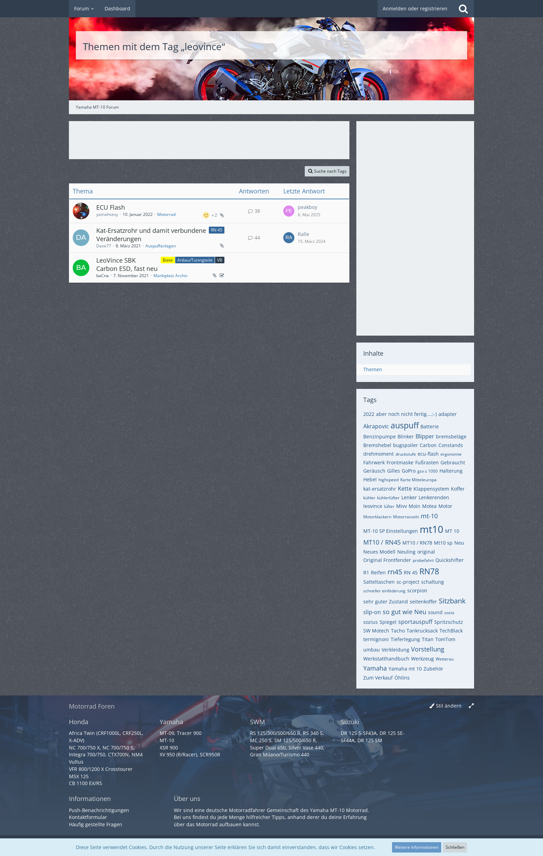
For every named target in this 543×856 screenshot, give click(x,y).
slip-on (372, 612)
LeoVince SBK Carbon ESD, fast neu (127, 264)
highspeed (389, 480)
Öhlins (402, 677)
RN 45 (411, 572)
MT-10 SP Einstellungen (390, 531)
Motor (445, 506)
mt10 (431, 529)
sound (435, 612)
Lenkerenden (434, 497)
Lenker (409, 497)
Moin (414, 506)
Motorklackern (377, 517)
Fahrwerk (374, 462)
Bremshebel (377, 445)
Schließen (455, 847)
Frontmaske (399, 462)
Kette (405, 488)
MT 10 (452, 531)
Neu (459, 542)
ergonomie (451, 454)
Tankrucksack (422, 630)
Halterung (451, 470)
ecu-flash (428, 453)
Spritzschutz (448, 622)
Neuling (406, 551)
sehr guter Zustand (385, 601)
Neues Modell (379, 551)
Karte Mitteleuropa (418, 480)
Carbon (428, 445)
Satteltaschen (379, 582)
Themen (372, 369)
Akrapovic (376, 426)
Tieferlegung (405, 639)
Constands (450, 445)
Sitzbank (452, 600)
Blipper (425, 436)
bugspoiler (405, 445)
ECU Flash (110, 207)
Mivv (401, 506)
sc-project (408, 582)
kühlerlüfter (388, 498)
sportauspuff (415, 622)
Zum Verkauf (378, 677)
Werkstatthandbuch (386, 658)
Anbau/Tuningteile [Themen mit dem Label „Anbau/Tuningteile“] (195, 260)
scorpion (417, 590)
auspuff (405, 425)
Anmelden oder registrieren (415, 8)
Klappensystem (431, 488)
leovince (372, 506)
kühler (369, 498)
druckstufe (405, 454)
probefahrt (423, 560)
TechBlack (451, 630)
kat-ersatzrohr (379, 488)
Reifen (378, 572)
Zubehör (433, 668)
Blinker (406, 436)
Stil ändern (449, 705)
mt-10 (429, 516)
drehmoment (378, 453)
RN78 (429, 571)
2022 (368, 414)
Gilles (393, 470)
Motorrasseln (406, 517)
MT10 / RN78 (417, 542)
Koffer (458, 488)
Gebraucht (452, 462)
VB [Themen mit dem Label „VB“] (219, 260)
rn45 (395, 571)
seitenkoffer (423, 601)
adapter (447, 414)
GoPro (409, 470)
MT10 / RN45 (382, 542)
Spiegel (388, 622)
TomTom (445, 639)
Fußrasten (427, 462)
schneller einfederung (384, 591)
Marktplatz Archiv (170, 276)
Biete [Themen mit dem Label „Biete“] (168, 260)
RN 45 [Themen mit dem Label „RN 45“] (216, 230)
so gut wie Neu (404, 612)
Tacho (398, 630)
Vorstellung (427, 649)
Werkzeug (422, 658)
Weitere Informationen (416, 847)
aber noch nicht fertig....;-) (406, 414)
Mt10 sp (443, 542)
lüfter (389, 506)
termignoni (376, 639)
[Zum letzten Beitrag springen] (288, 211)
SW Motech (376, 630)
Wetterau (445, 659)
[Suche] (463, 8)
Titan (428, 639)
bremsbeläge (451, 436)
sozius (370, 622)
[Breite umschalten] (471, 706)
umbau (371, 649)
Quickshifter (449, 560)
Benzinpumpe (379, 436)
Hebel (370, 479)
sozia (449, 613)
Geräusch (374, 470)
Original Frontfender (387, 560)
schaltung (432, 582)
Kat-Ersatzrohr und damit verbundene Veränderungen (151, 234)
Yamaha (375, 668)
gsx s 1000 (427, 471)
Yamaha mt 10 (405, 668)
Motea (429, 506)
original (426, 551)
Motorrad (166, 214)
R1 (366, 572)
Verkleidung (395, 649)
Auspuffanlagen (160, 246)
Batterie (429, 426)
